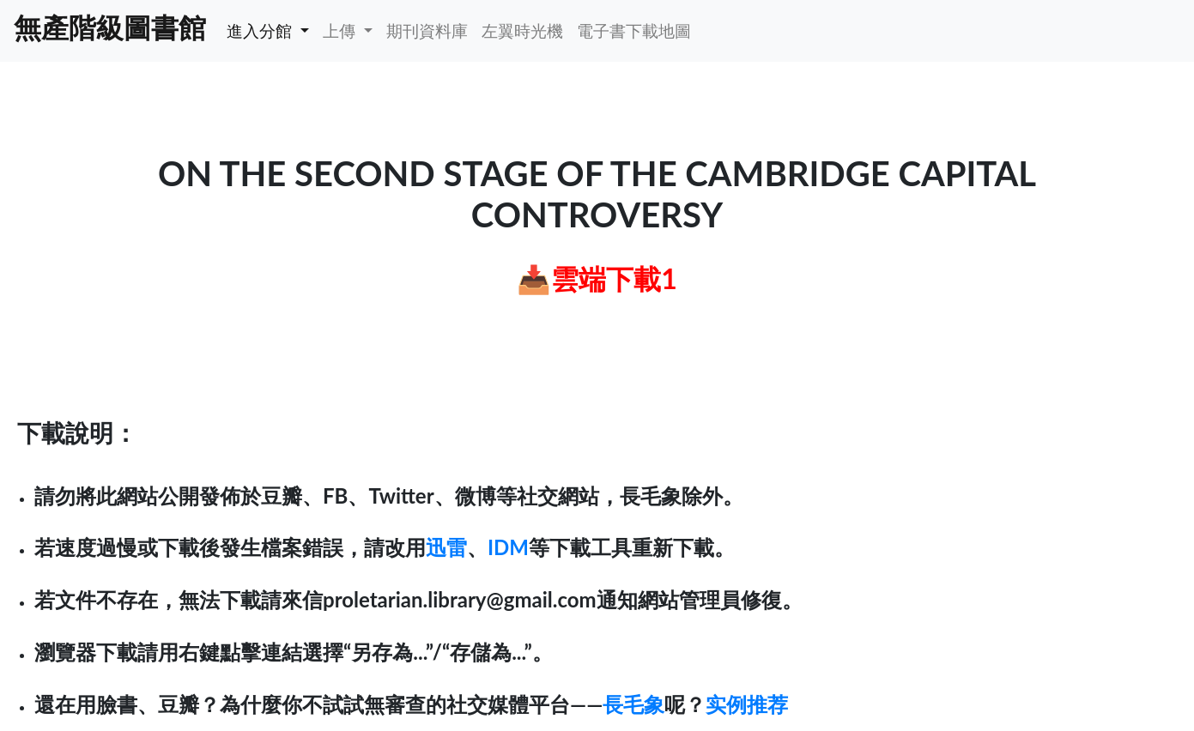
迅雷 (446, 547)
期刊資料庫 (427, 30)
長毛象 (633, 704)
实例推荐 (747, 704)
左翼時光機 (522, 30)
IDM (508, 547)
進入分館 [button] (261, 30)
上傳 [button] (341, 30)
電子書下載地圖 (634, 30)
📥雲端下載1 (597, 278)
